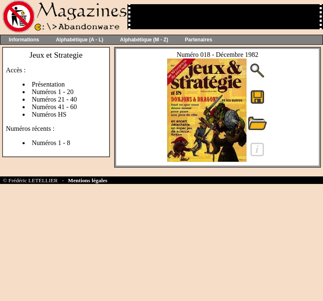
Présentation (48, 84)
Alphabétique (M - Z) (144, 40)
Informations (24, 40)
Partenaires (198, 40)
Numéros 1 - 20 (53, 91)
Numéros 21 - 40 (54, 99)
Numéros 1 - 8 (51, 142)
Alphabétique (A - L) (80, 40)
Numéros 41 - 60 (54, 106)
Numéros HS (49, 114)
